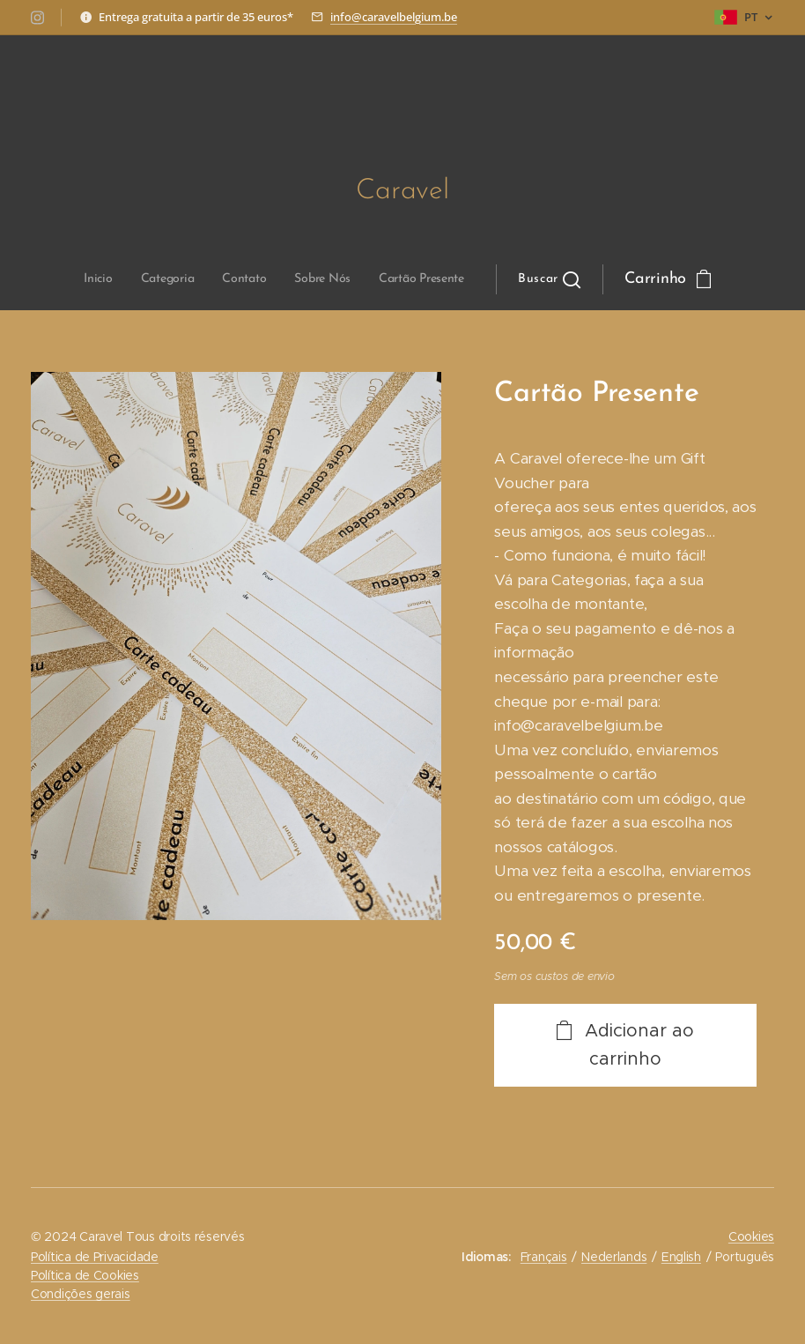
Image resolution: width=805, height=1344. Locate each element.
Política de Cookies (85, 1275)
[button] (415, 279)
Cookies (751, 1236)
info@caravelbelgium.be (393, 17)
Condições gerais (80, 1294)
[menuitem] (225, 279)
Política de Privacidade (95, 1257)
